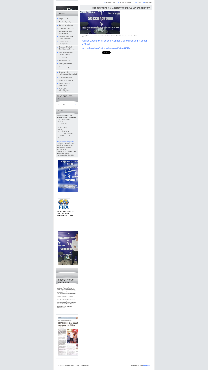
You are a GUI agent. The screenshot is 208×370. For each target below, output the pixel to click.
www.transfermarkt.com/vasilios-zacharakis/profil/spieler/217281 (105, 48)
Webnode (146, 365)
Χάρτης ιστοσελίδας (126, 2)
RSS (139, 2)
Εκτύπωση (148, 2)
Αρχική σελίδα (110, 2)
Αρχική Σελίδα (85, 36)
